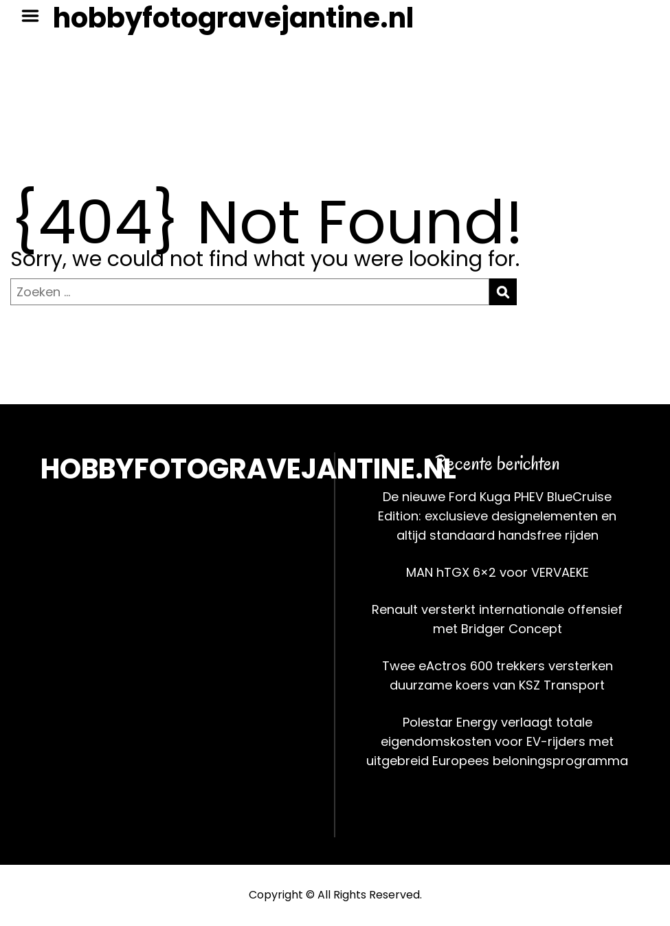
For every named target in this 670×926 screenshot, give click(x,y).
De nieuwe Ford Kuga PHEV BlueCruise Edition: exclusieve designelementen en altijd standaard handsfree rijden (497, 516)
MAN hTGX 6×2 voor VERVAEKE (497, 572)
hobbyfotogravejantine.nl (233, 18)
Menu (35, 15)
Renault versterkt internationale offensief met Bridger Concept (497, 619)
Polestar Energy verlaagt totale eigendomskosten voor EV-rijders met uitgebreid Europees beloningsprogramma (497, 741)
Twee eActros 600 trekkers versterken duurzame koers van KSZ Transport (497, 675)
